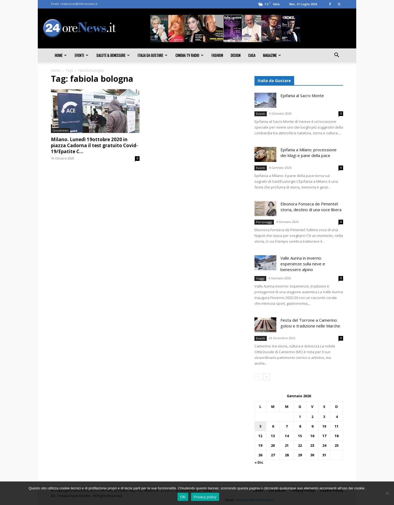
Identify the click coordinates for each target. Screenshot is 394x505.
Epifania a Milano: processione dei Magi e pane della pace (308, 152)
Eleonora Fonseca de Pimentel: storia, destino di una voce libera (310, 206)
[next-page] (266, 376)
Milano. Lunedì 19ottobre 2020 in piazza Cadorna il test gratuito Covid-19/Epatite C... (94, 145)
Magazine (272, 55)
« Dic (258, 462)
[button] (336, 56)
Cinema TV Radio (189, 55)
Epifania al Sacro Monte (302, 95)
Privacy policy (205, 497)
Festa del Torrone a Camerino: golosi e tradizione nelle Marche (310, 323)
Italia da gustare (152, 55)
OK (183, 497)
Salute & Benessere (113, 55)
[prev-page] (257, 376)
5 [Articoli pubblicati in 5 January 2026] (260, 426)
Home (61, 55)
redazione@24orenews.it (78, 4)
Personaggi (264, 222)
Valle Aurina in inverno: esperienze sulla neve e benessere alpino (302, 263)
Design (236, 55)
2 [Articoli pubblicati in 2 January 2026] (312, 416)
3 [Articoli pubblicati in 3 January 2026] (324, 416)
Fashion (217, 55)
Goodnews (60, 130)
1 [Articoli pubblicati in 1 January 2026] (300, 416)
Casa (251, 55)
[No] (387, 493)
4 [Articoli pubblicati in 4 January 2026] (337, 416)
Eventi (81, 55)
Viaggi (260, 278)
